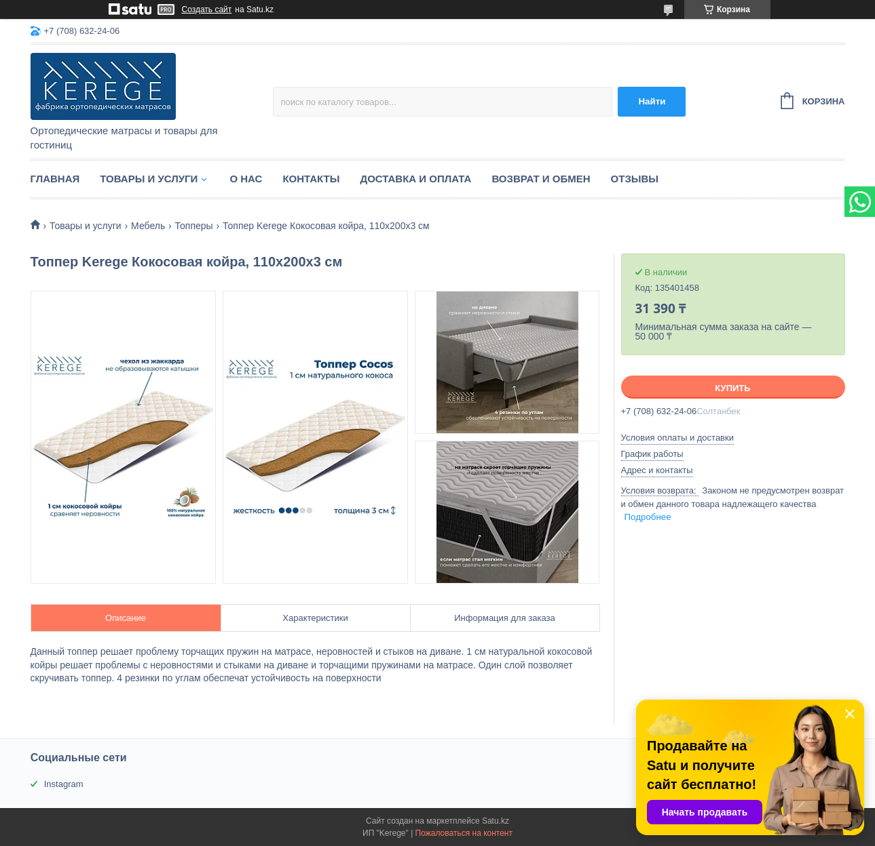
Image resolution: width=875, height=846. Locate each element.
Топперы (194, 225)
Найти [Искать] (651, 101)
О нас (245, 179)
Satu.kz (495, 821)
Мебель (148, 225)
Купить (732, 388)
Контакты (310, 179)
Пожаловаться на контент (464, 833)
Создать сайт (207, 9)
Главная (55, 179)
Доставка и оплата (415, 179)
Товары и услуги (149, 179)
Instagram (63, 784)
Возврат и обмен (540, 179)
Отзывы (634, 179)
